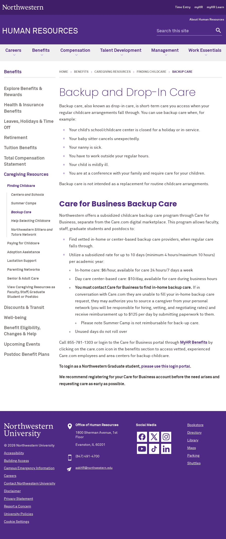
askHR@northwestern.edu (94, 468)
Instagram (166, 437)
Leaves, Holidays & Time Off (29, 124)
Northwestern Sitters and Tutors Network (32, 232)
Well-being (15, 318)
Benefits (41, 52)
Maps (191, 448)
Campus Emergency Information (29, 468)
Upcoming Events (22, 344)
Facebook (142, 437)
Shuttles (194, 463)
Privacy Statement (18, 499)
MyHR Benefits (193, 342)
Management (165, 52)
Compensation (75, 52)
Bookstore (195, 425)
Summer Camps (23, 203)
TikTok (154, 449)
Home (63, 72)
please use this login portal (165, 366)
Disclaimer (12, 491)
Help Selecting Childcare (30, 221)
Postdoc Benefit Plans (26, 354)
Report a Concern (17, 506)
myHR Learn (215, 7)
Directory (194, 432)
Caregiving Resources (26, 174)
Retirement (15, 138)
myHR (198, 7)
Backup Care (21, 212)
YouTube (142, 449)
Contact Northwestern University (29, 483)
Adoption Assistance (23, 252)
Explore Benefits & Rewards (23, 92)
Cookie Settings (16, 521)
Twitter (154, 437)
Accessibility (14, 453)
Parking (193, 455)
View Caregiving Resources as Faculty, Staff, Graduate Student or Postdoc (31, 292)
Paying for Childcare (23, 243)
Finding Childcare (21, 186)
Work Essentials (204, 52)
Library (192, 440)
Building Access (16, 461)
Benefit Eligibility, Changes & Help (22, 331)
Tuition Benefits (20, 148)
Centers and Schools (27, 195)
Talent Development (120, 52)
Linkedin (166, 449)
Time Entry (182, 7)
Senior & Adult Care (23, 278)
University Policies (18, 514)
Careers (13, 52)
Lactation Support (22, 261)
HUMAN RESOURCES (40, 31)
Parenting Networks (23, 269)
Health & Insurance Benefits (24, 108)
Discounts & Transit (24, 307)
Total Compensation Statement (24, 161)
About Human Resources (206, 19)
